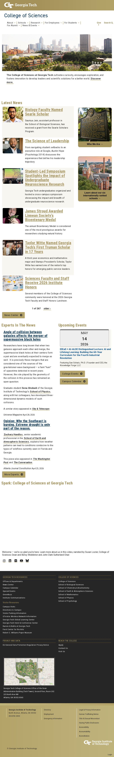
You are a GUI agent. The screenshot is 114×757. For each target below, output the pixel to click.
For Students (71, 23)
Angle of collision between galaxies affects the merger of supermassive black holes (25, 335)
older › (47, 308)
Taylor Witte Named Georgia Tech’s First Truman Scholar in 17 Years (48, 247)
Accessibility (84, 727)
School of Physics (40, 391)
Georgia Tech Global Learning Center (19, 619)
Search (107, 23)
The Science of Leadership (47, 141)
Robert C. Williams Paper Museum (17, 632)
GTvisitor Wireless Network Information (19, 616)
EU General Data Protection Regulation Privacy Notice (26, 645)
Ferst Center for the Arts (13, 629)
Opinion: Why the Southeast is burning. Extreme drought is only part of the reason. (27, 424)
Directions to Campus (12, 610)
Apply (60, 645)
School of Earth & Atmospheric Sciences (75, 591)
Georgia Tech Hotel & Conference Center (20, 623)
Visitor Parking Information (14, 613)
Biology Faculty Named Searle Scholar (44, 111)
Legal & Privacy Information (89, 710)
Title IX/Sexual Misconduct (89, 718)
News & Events (31, 26)
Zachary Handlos (13, 434)
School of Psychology (67, 601)
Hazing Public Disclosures (89, 723)
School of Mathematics (68, 594)
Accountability (84, 731)
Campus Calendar (72, 381)
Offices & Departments (13, 581)
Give (99, 23)
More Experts (11, 474)
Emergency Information (53, 718)
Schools (23, 23)
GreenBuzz (7, 594)
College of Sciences (26, 15)
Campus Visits (9, 606)
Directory (47, 710)
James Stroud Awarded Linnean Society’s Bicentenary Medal (44, 215)
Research (36, 23)
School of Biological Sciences (71, 584)
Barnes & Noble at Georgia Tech (16, 626)
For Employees (53, 23)
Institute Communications (14, 598)
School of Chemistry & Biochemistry (73, 588)
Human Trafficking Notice (88, 714)
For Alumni (13, 26)
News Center (11, 315)
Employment (49, 714)
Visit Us (61, 651)
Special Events (9, 591)
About (11, 23)
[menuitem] (93, 710)
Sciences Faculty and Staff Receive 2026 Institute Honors (47, 283)
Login (110, 754)
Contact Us (63, 648)
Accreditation (84, 736)
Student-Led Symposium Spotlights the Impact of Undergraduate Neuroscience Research (45, 178)
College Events (70, 373)
